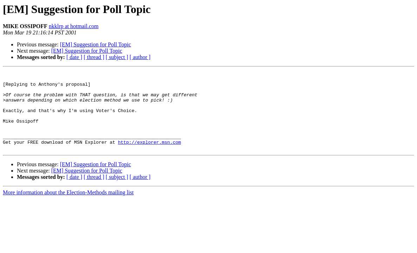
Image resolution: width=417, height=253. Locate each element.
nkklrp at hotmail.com (74, 26)
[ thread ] (94, 57)
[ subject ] (117, 57)
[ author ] (140, 57)
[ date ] (74, 57)
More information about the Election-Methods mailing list (68, 208)
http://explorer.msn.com (149, 157)
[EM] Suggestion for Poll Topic (95, 44)
